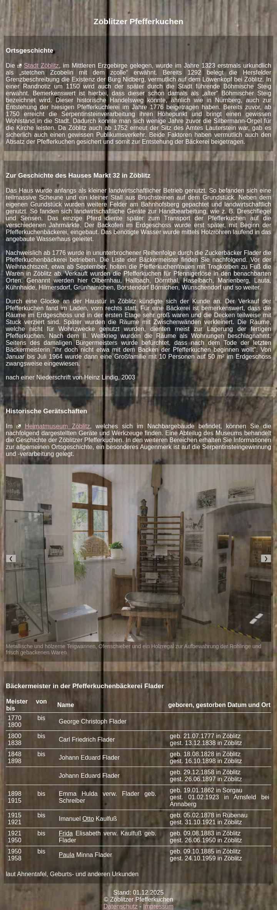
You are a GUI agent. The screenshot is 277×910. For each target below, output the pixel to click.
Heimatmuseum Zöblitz (57, 426)
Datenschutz (120, 906)
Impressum (158, 906)
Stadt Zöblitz (41, 65)
